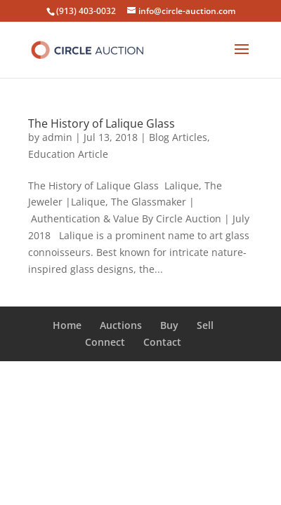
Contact (162, 342)
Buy (169, 325)
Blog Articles (178, 137)
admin (57, 137)
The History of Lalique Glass (101, 123)
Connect (105, 342)
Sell (205, 325)
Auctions (121, 325)
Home (67, 325)
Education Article (68, 154)
